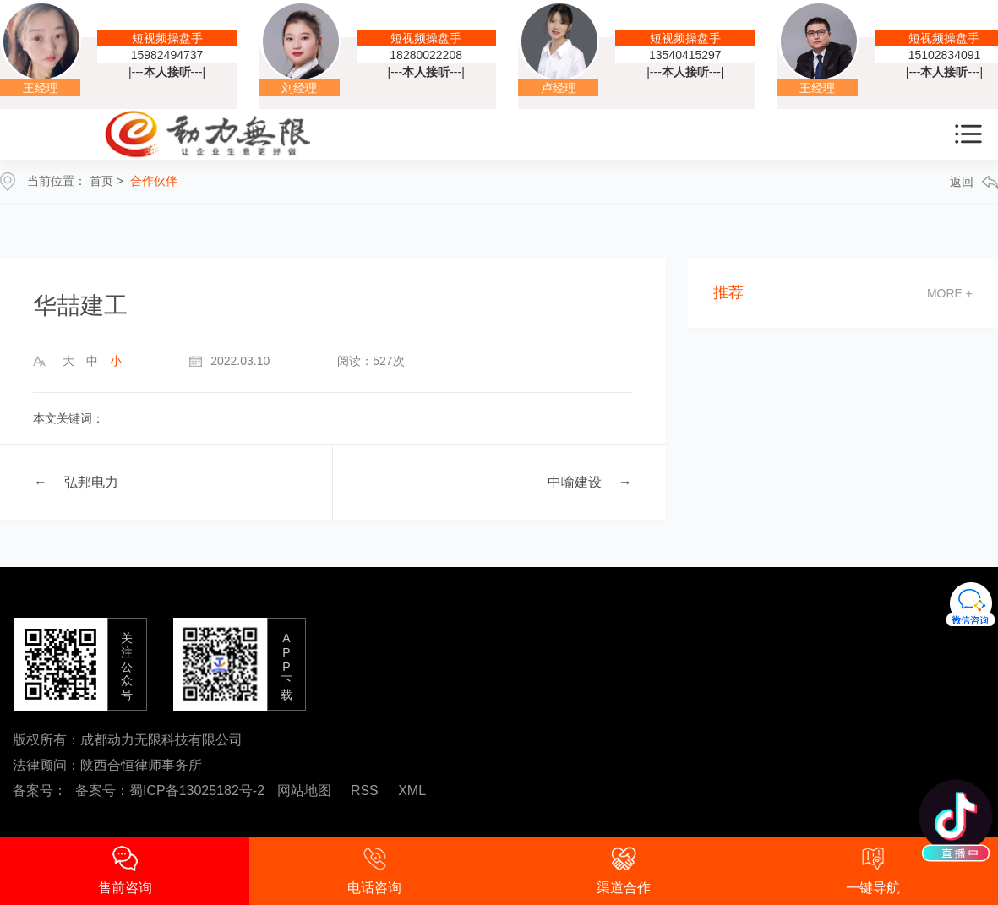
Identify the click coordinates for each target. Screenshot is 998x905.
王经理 (40, 88)
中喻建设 (575, 482)
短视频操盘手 (167, 38)
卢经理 (558, 88)
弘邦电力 (91, 482)
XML (412, 790)
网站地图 (304, 790)
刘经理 (299, 88)
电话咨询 (374, 870)
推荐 (728, 293)
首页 (101, 181)
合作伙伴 (153, 181)
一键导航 (873, 870)
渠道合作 (624, 870)
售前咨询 (125, 870)
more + (950, 293)
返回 (974, 182)
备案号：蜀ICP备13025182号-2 (169, 790)
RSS (365, 790)
